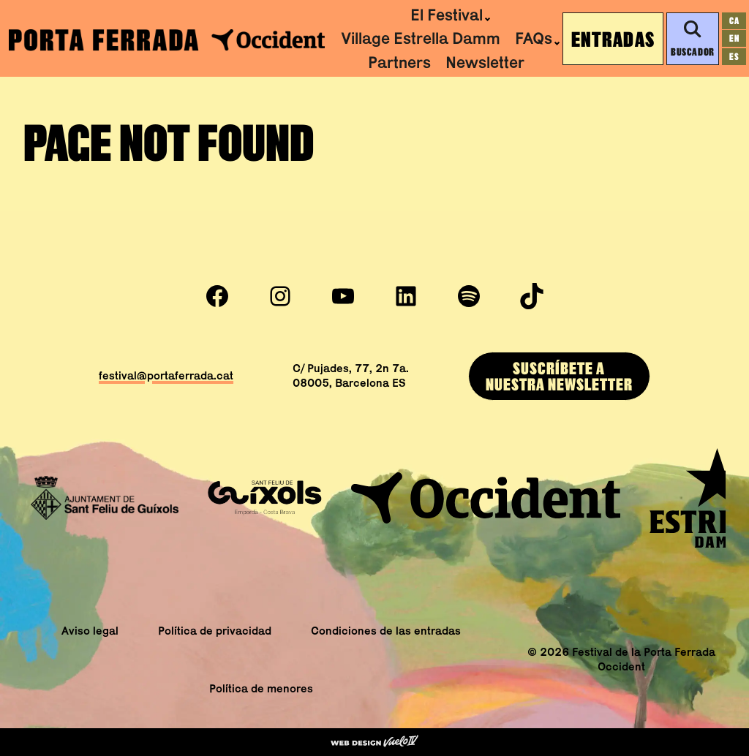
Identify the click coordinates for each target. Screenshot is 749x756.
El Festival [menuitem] (446, 14)
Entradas (613, 38)
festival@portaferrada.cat (166, 375)
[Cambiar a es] (734, 56)
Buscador (692, 38)
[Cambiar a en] (734, 38)
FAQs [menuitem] (533, 38)
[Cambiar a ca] (734, 20)
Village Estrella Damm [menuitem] (420, 38)
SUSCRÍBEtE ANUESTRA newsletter (559, 376)
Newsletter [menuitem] (484, 62)
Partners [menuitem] (399, 62)
